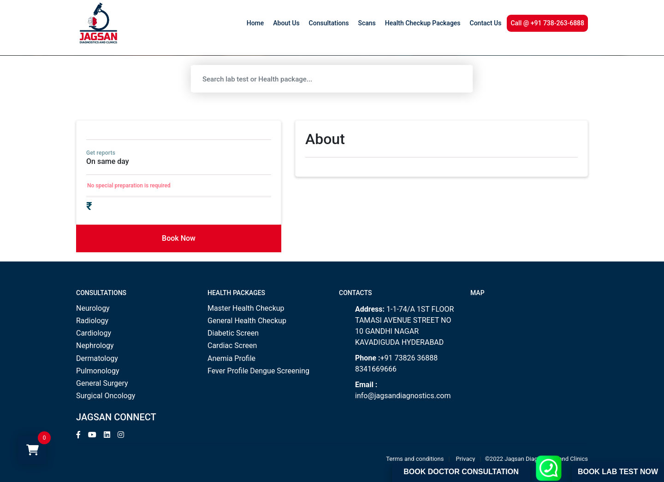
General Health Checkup (247, 320)
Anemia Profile (231, 358)
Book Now (179, 238)
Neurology (93, 308)
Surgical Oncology (105, 395)
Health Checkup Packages (423, 23)
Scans (366, 23)
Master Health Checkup (246, 308)
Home (255, 23)
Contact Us (486, 23)
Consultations (329, 23)
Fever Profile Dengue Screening (258, 370)
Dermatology (97, 358)
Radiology (92, 320)
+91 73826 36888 (409, 358)
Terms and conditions (415, 458)
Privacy (465, 458)
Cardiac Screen (232, 345)
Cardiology (93, 333)
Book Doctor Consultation (460, 472)
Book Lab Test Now (618, 472)
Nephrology (95, 345)
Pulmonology (97, 370)
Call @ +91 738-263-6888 (547, 23)
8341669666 (376, 369)
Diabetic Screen (233, 333)
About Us (286, 23)
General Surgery (102, 383)
